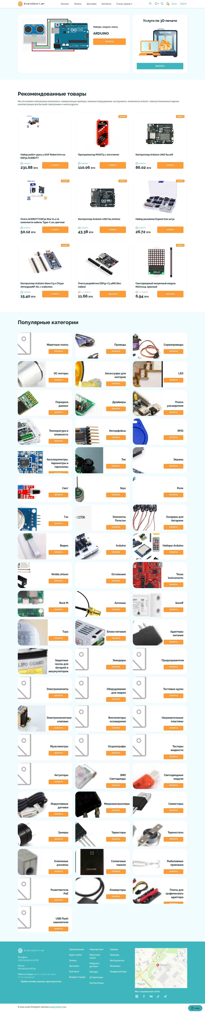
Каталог (65, 4)
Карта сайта (75, 955)
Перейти (109, 42)
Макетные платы (95, 956)
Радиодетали (96, 949)
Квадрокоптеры (118, 971)
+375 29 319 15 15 (28, 960)
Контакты (106, 4)
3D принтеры (96, 977)
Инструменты (117, 960)
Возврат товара (77, 977)
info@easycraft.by (27, 968)
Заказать (160, 66)
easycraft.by (56, 1007)
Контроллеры (97, 983)
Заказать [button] (112, 294)
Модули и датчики (94, 964)
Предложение (76, 949)
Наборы (114, 949)
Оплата (77, 4)
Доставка (91, 4)
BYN (182, 3)
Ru (173, 3)
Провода (114, 955)
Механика (115, 966)
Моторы (94, 972)
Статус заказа (123, 4)
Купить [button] (55, 165)
